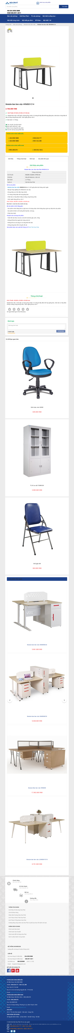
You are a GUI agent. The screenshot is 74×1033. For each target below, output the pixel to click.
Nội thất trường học (49, 16)
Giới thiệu (10, 158)
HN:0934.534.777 (15, 1026)
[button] (8, 70)
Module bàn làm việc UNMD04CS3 (37, 716)
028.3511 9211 (38, 150)
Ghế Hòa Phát (24, 16)
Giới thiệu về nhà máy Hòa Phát (17, 910)
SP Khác (38, 20)
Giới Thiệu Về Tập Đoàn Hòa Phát (17, 920)
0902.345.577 (28, 1028)
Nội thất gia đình (28, 20)
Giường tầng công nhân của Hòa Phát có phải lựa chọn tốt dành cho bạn (28, 922)
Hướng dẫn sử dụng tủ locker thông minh (18, 949)
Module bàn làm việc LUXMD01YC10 (37, 859)
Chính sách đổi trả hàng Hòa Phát (17, 934)
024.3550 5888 (14, 138)
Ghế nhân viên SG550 (37, 407)
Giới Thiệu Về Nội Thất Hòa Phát (17, 917)
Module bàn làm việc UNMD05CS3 (37, 645)
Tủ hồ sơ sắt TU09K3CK (37, 485)
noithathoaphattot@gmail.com (18, 1007)
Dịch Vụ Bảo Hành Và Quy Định (17, 937)
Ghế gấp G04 (37, 563)
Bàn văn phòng (12, 16)
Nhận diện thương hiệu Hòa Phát (17, 915)
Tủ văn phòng (36, 16)
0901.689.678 (13, 150)
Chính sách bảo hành (14, 929)
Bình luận (32, 158)
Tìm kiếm (63, 7)
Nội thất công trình (13, 20)
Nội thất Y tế (47, 20)
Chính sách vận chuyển (15, 931)
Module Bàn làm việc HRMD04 (37, 788)
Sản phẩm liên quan (43, 158)
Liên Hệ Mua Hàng (13, 912)
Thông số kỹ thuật (21, 158)
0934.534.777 (37, 138)
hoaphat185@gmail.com (19, 964)
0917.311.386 (37, 141)
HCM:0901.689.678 (16, 1028)
